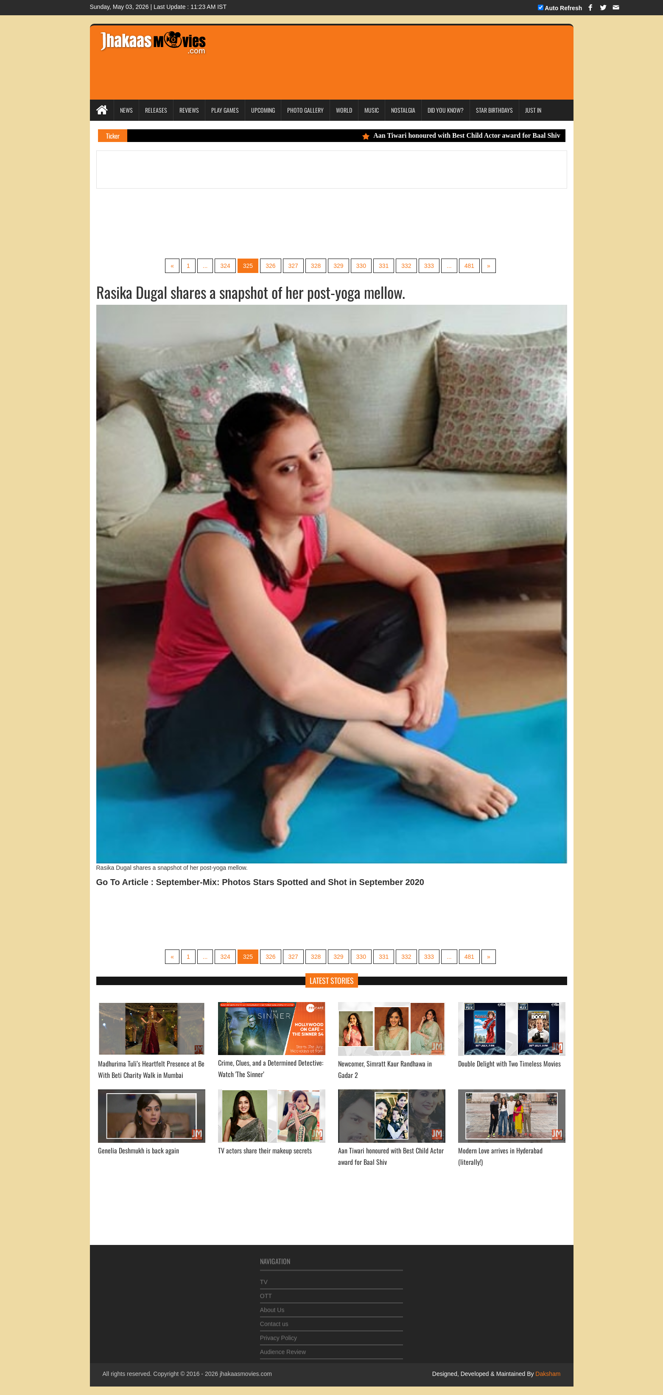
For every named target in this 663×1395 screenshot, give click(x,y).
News (126, 110)
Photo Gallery (305, 110)
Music (371, 110)
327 (293, 265)
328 (316, 265)
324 (225, 265)
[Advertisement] (374, 50)
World (344, 110)
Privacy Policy (278, 1333)
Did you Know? (446, 110)
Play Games (225, 110)
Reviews (189, 110)
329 (338, 265)
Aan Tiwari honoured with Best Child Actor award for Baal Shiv (467, 135)
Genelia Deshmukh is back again (138, 1150)
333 (429, 265)
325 (248, 265)
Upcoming (263, 110)
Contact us (274, 1319)
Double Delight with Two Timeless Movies (509, 1063)
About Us (272, 1305)
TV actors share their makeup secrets (265, 1150)
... (205, 265)
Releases (156, 110)
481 (469, 265)
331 (384, 265)
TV (264, 1277)
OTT (266, 1291)
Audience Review (283, 1347)
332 (406, 265)
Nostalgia (403, 110)
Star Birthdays (494, 110)
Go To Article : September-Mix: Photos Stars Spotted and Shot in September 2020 (260, 882)
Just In (533, 110)
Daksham (547, 1373)
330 (361, 265)
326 (270, 265)
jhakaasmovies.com (246, 1373)
